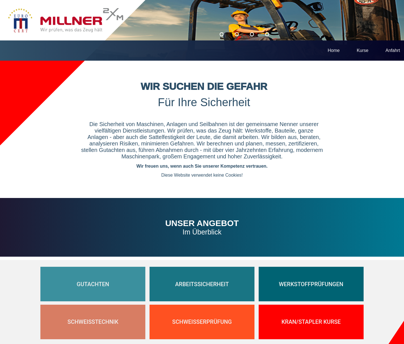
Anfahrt (392, 50)
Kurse (362, 50)
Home (334, 50)
